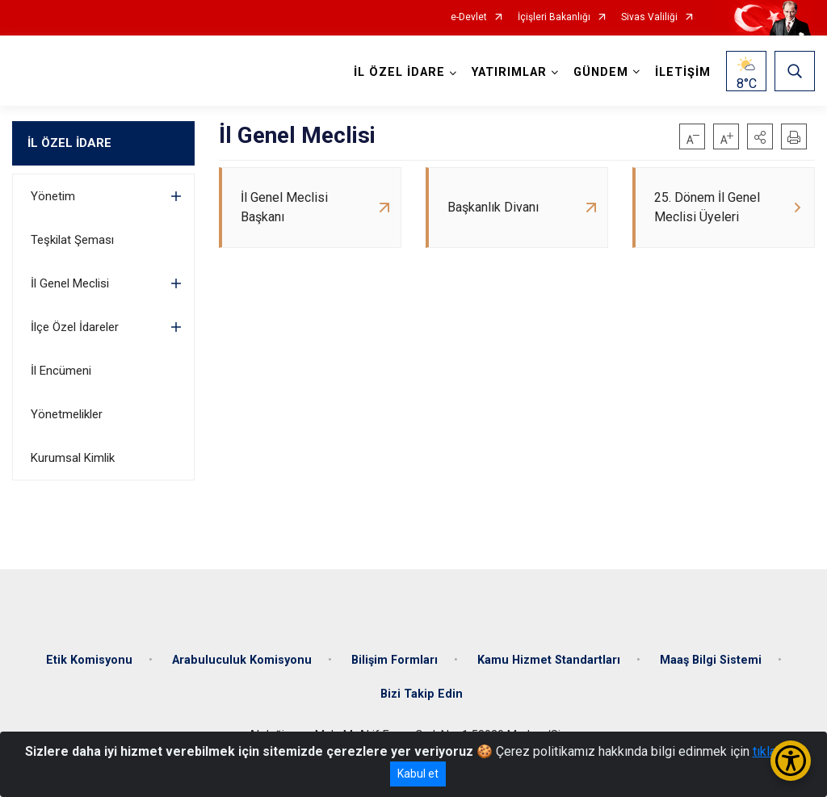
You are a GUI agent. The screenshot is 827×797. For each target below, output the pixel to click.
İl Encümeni (61, 370)
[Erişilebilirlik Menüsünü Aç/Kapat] (790, 760)
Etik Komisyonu (89, 660)
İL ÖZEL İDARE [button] (399, 72)
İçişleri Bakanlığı (554, 17)
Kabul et (418, 773)
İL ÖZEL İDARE (69, 143)
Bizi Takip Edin (421, 694)
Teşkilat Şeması (72, 240)
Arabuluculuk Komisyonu (242, 660)
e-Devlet (469, 17)
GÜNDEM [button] (600, 72)
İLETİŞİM (683, 72)
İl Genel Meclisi (70, 283)
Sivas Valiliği (649, 17)
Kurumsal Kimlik (73, 458)
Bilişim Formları (394, 660)
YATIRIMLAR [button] (509, 72)
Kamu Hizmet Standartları (548, 660)
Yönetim (53, 196)
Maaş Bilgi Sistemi (711, 660)
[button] (760, 136)
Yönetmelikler (67, 414)
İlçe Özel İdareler (75, 327)
